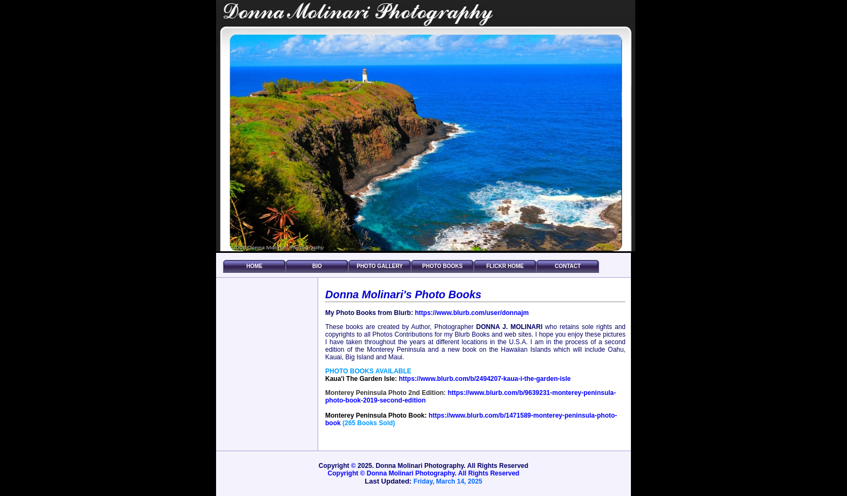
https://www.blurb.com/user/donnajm (472, 313)
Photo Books (442, 266)
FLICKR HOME (504, 266)
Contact (568, 266)
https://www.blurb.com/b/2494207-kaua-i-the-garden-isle (484, 379)
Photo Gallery (380, 266)
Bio (317, 266)
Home (254, 266)
